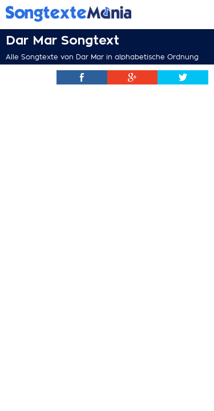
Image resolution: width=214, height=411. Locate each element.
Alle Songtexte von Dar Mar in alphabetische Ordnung (102, 57)
